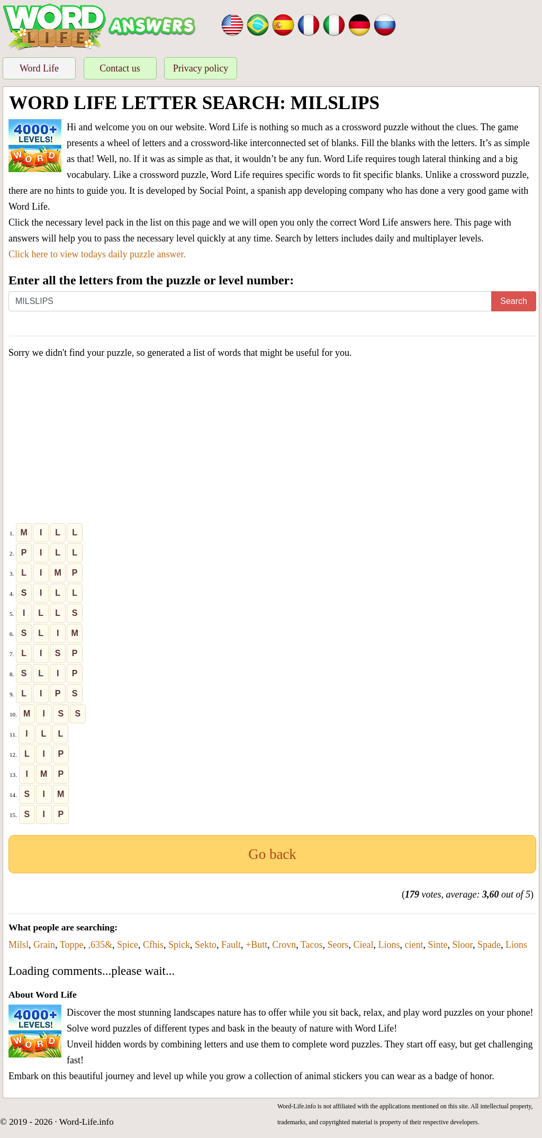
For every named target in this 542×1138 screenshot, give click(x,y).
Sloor (463, 944)
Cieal (364, 944)
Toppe (72, 944)
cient (414, 944)
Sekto (205, 944)
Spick (179, 944)
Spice (127, 944)
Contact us (120, 68)
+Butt (256, 944)
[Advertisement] (272, 443)
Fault (231, 944)
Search (513, 301)
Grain (44, 944)
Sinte (438, 944)
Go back (272, 854)
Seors (338, 944)
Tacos (312, 944)
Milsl (18, 944)
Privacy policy (200, 68)
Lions (389, 944)
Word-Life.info (86, 1122)
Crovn (284, 944)
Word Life (39, 68)
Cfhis (153, 944)
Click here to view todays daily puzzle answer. (97, 254)
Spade (489, 944)
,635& (100, 944)
